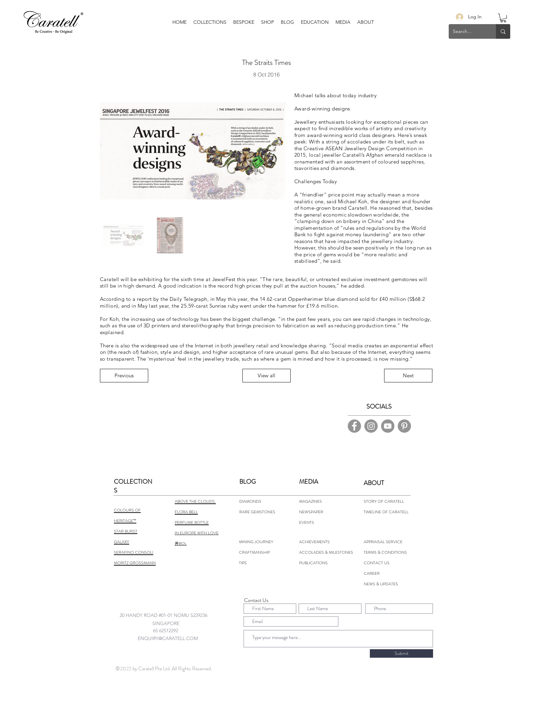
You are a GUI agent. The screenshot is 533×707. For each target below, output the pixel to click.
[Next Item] (273, 150)
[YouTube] (387, 426)
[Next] (408, 375)
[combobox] (170, 615)
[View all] (266, 375)
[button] (244, 22)
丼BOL (181, 543)
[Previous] (124, 375)
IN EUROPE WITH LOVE (197, 533)
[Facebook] (354, 426)
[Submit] (401, 653)
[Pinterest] (404, 426)
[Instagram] (371, 426)
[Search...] (467, 31)
